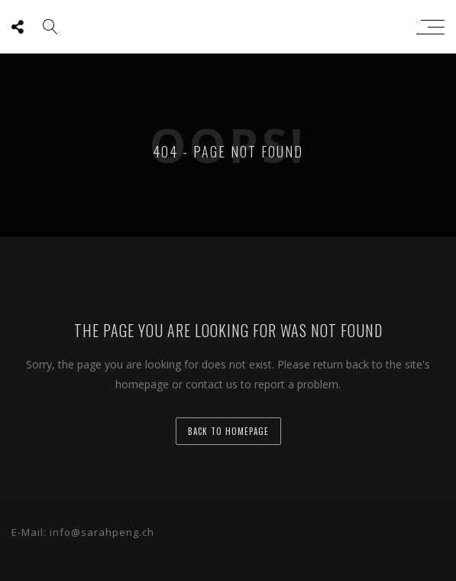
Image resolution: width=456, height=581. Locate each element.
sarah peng (224, 26)
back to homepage (228, 431)
